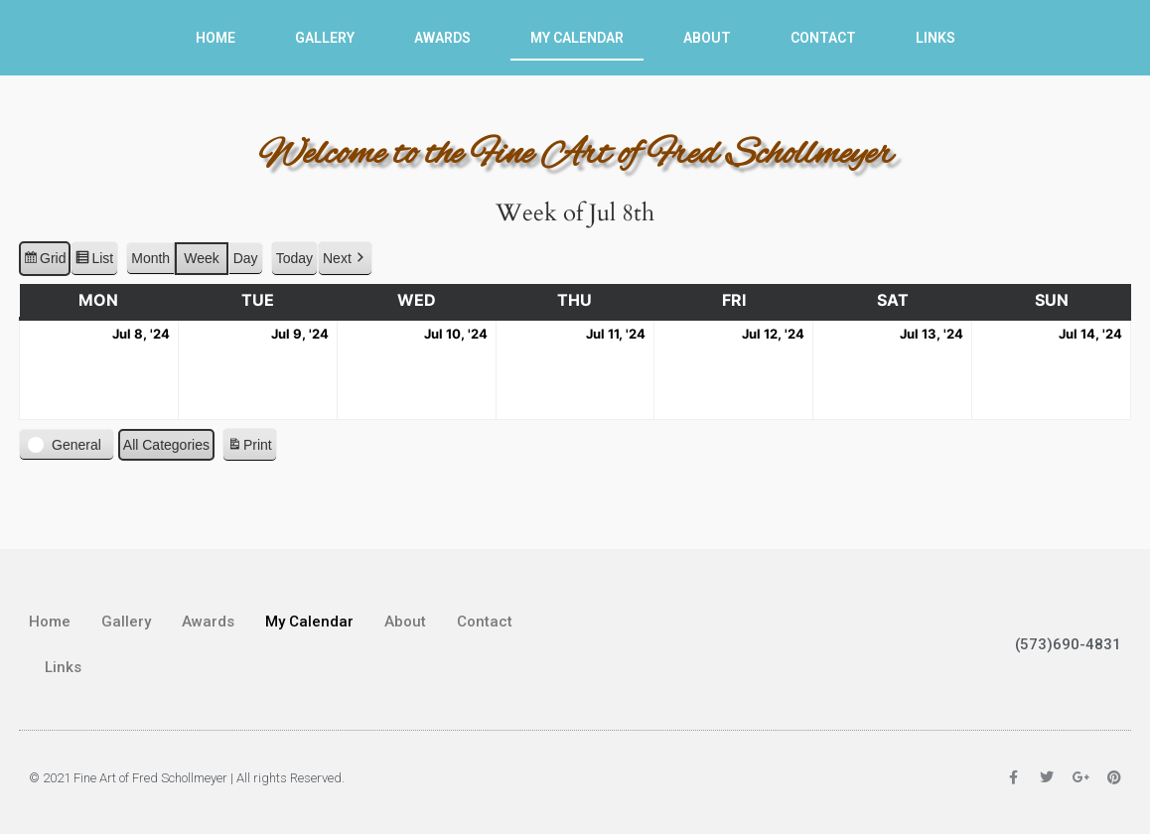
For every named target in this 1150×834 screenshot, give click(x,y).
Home (215, 38)
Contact (823, 38)
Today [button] (294, 258)
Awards (442, 38)
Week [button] (201, 258)
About (707, 38)
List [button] (93, 261)
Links (935, 38)
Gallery (325, 38)
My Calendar (577, 38)
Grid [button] (44, 261)
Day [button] (245, 258)
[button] (345, 258)
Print (249, 448)
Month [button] (150, 258)
